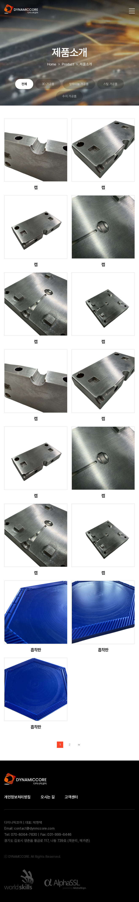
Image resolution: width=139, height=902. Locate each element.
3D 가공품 (48, 84)
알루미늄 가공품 (79, 84)
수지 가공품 (69, 96)
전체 (24, 84)
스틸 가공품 (110, 84)
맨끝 (79, 745)
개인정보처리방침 (17, 797)
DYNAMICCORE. (19, 857)
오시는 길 (48, 797)
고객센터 (71, 797)
